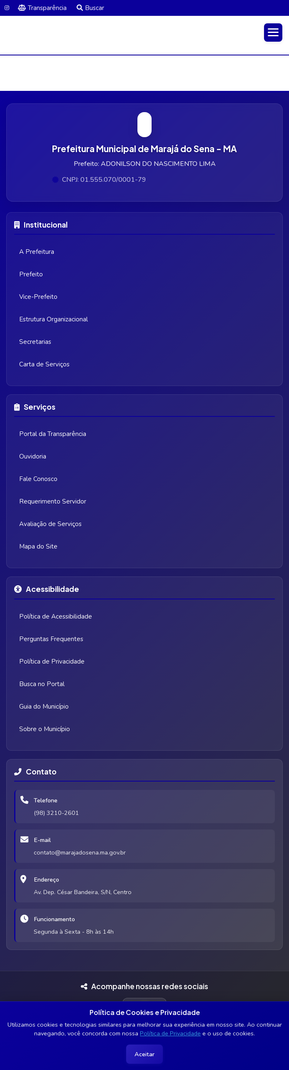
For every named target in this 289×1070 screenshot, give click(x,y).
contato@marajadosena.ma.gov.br (80, 852)
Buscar (90, 8)
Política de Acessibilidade (55, 616)
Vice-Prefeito (38, 297)
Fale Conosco (38, 479)
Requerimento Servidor (52, 501)
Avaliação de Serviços (50, 524)
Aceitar (144, 1054)
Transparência (42, 8)
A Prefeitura (36, 252)
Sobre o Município (44, 729)
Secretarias (35, 342)
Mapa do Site (38, 546)
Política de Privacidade (170, 1033)
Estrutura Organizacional (53, 319)
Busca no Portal (42, 684)
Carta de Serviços (44, 364)
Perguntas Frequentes (51, 639)
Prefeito (31, 274)
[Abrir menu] (273, 32)
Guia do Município (44, 706)
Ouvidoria (32, 456)
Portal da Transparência (52, 434)
